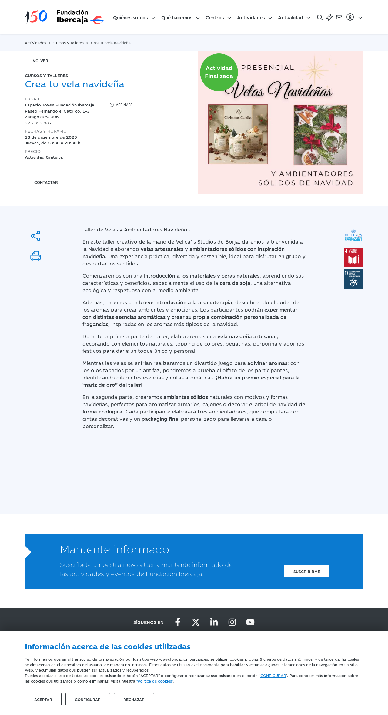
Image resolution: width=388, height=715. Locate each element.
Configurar (88, 699)
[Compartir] (35, 236)
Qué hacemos (176, 17)
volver (40, 60)
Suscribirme (306, 571)
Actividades (251, 17)
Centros (215, 17)
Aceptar (43, 699)
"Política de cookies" (154, 680)
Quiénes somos (130, 17)
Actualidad (290, 17)
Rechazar (134, 699)
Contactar (46, 182)
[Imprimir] (35, 256)
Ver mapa (121, 105)
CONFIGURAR (273, 675)
